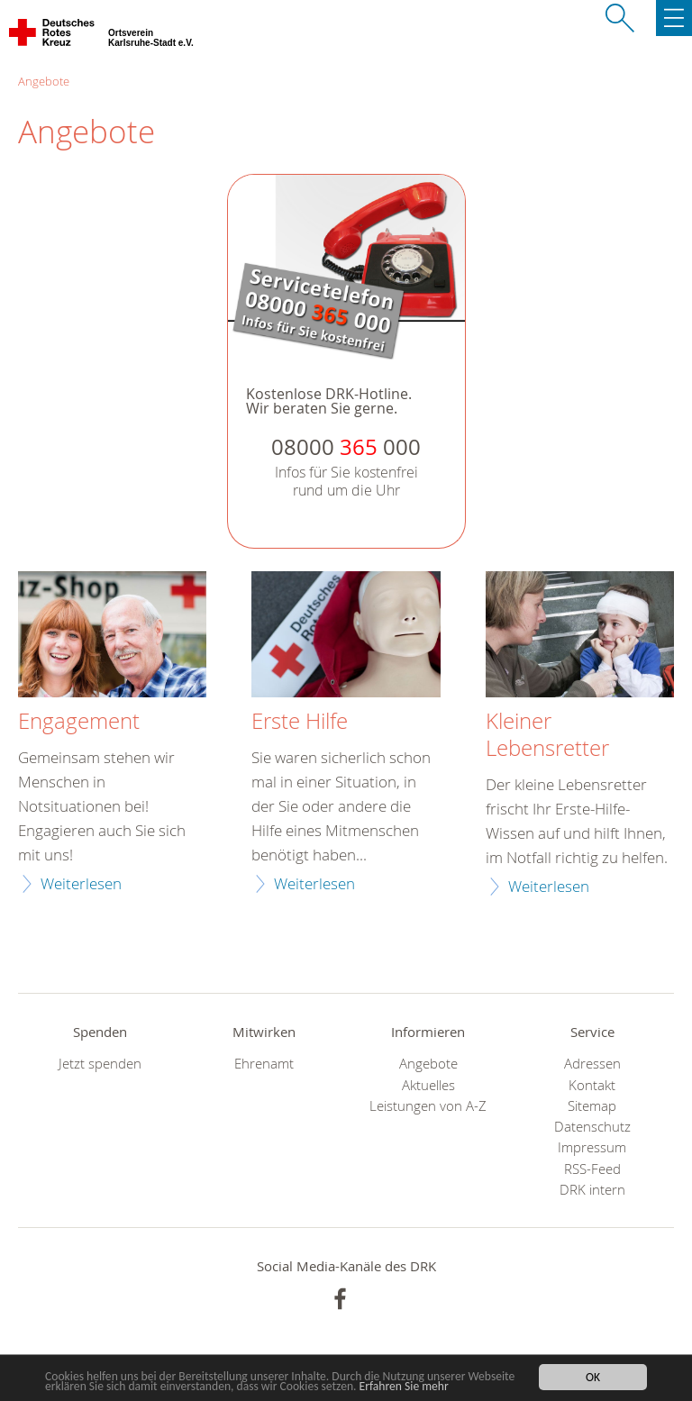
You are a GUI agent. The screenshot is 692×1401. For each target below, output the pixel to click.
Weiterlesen (81, 883)
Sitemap (592, 1105)
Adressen (592, 1063)
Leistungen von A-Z (428, 1105)
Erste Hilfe (299, 721)
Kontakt (592, 1085)
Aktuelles (428, 1085)
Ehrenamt (264, 1063)
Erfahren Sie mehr (404, 1386)
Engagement (79, 721)
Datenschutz (592, 1126)
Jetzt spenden (100, 1063)
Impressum (592, 1147)
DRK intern (592, 1189)
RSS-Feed (592, 1169)
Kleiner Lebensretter (547, 735)
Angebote (43, 81)
